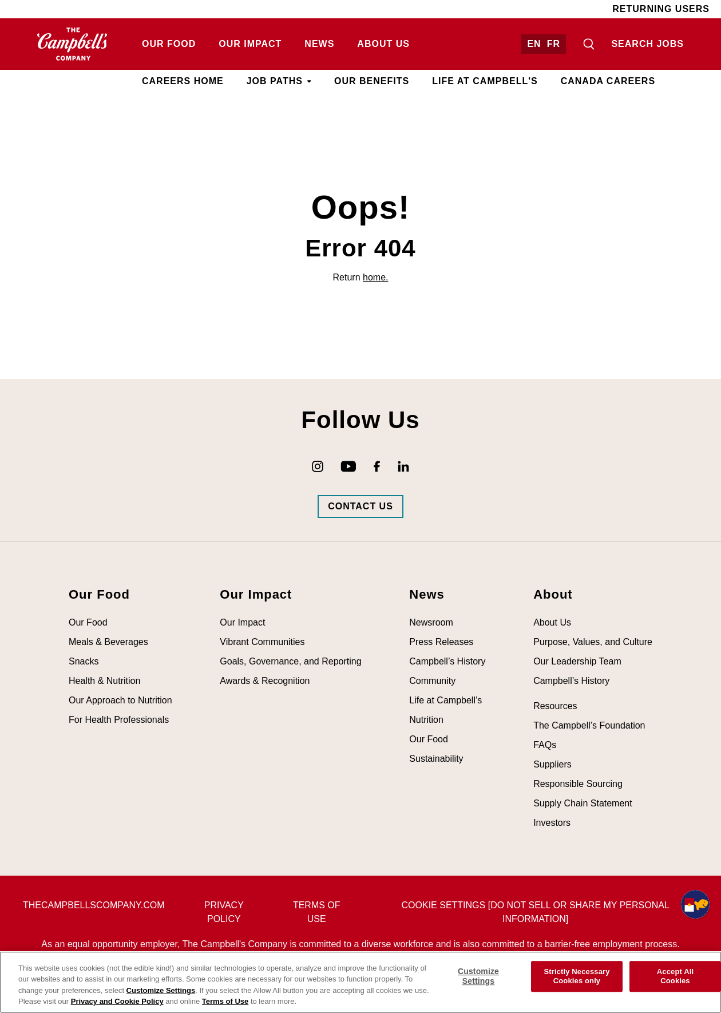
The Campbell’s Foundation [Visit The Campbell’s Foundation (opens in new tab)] (589, 725)
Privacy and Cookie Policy (117, 1001)
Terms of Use (225, 1001)
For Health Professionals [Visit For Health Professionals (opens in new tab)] (119, 720)
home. (375, 277)
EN (534, 44)
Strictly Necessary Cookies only (576, 976)
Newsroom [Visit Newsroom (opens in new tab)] (431, 622)
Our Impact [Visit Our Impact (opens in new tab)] (250, 44)
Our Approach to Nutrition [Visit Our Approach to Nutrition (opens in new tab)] (120, 700)
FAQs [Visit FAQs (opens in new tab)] (544, 745)
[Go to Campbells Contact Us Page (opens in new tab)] (360, 506)
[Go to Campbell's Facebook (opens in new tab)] (377, 466)
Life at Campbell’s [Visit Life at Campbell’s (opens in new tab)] (445, 700)
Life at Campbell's (484, 81)
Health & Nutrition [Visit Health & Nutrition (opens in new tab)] (104, 681)
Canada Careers (608, 81)
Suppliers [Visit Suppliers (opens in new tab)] (552, 764)
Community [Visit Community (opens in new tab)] (432, 681)
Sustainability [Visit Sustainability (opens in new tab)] (436, 758)
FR (553, 44)
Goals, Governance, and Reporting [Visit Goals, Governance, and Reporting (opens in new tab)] (290, 661)
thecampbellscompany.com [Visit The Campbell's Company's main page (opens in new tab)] (93, 905)
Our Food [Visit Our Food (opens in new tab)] (169, 44)
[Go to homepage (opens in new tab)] (72, 44)
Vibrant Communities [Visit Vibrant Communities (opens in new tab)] (262, 642)
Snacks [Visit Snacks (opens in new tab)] (83, 661)
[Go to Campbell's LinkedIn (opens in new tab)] (403, 466)
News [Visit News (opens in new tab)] (319, 44)
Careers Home (183, 81)
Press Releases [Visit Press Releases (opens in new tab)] (441, 642)
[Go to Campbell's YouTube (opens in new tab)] (348, 466)
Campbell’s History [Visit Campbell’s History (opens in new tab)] (447, 661)
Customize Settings (161, 990)
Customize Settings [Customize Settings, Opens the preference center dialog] (478, 976)
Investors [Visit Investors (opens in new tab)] (552, 823)
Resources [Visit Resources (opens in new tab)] (555, 706)
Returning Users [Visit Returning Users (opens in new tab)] (661, 9)
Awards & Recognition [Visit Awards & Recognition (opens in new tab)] (265, 681)
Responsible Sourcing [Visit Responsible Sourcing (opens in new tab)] (578, 784)
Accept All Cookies (675, 976)
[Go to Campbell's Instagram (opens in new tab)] (317, 466)
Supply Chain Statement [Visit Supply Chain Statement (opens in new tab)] (582, 803)
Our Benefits (371, 81)
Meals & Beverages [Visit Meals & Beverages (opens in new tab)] (108, 642)
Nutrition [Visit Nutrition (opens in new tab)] (426, 720)
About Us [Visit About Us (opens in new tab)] (383, 44)
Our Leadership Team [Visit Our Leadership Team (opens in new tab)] (577, 661)
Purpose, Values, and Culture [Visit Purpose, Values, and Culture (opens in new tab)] (592, 642)
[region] (360, 982)
